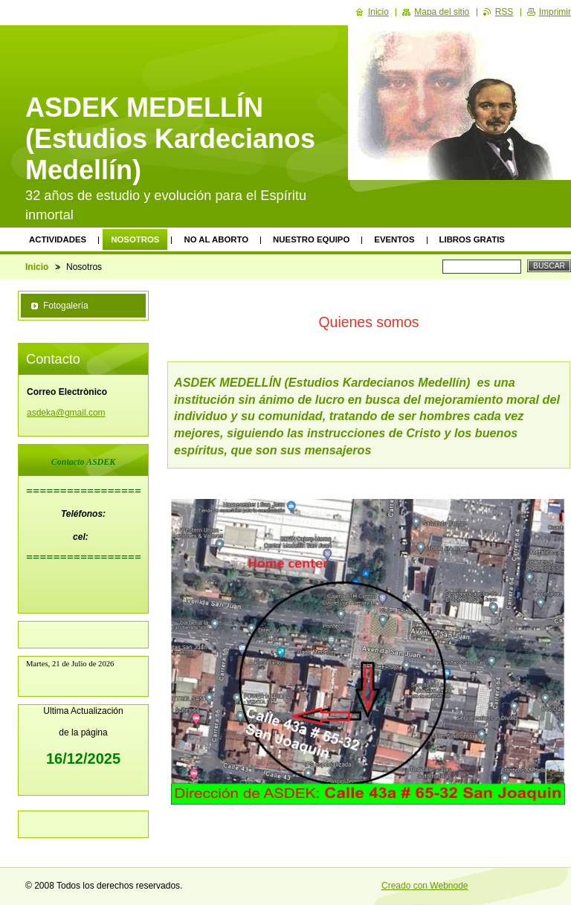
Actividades (57, 239)
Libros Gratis (472, 239)
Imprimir (555, 12)
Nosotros (135, 239)
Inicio (36, 267)
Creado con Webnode (424, 885)
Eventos (394, 239)
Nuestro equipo (311, 239)
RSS (504, 12)
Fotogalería (65, 305)
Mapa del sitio (441, 12)
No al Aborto (216, 239)
